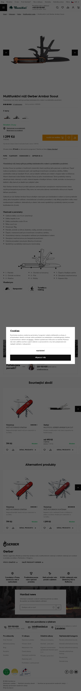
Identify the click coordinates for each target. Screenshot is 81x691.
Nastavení (40, 351)
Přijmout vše (40, 357)
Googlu (30, 339)
